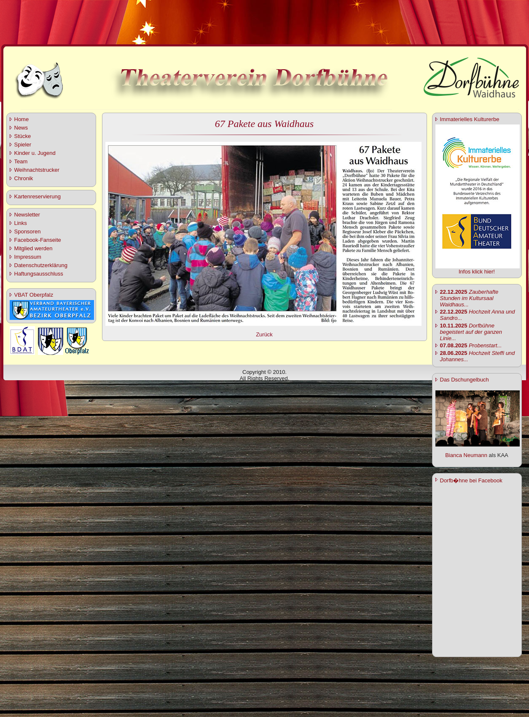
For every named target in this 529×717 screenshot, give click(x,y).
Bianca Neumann (466, 455)
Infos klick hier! (477, 271)
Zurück (264, 334)
